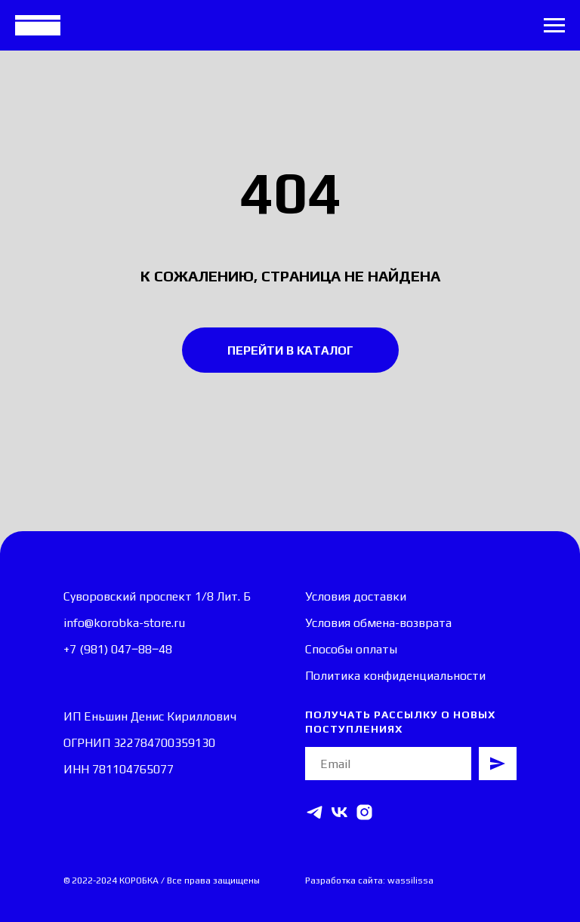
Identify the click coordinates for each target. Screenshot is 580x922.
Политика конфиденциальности (395, 675)
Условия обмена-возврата (378, 623)
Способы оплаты (351, 649)
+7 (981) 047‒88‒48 (117, 649)
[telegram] (314, 812)
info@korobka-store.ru (124, 623)
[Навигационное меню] (554, 25)
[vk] (339, 812)
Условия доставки (355, 596)
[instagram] (364, 812)
